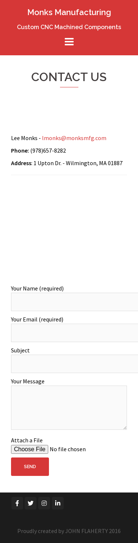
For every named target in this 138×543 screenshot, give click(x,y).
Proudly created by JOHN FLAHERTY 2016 (69, 531)
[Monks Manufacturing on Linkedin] (58, 503)
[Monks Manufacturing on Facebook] (17, 503)
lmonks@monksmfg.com (74, 138)
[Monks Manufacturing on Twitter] (30, 503)
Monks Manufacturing (69, 12)
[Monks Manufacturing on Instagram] (44, 503)
